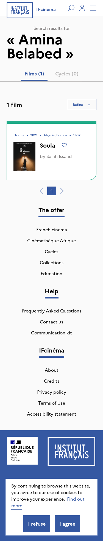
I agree (67, 523)
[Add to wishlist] (64, 145)
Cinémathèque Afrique (51, 240)
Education (51, 273)
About (52, 370)
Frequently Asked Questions (51, 311)
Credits (51, 381)
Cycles (51, 251)
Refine (82, 104)
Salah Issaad (59, 156)
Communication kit (51, 332)
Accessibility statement (51, 414)
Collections (51, 262)
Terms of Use (51, 403)
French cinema (51, 229)
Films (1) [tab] (34, 73)
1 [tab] (52, 191)
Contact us (51, 322)
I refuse (37, 523)
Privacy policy (51, 392)
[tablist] (51, 74)
